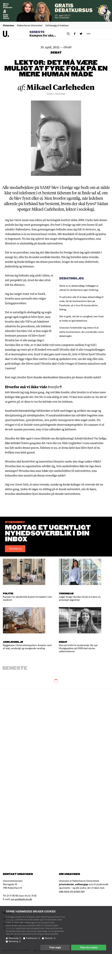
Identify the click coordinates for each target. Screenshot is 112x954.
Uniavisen (8, 25)
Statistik (50, 938)
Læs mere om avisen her (71, 891)
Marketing (15, 941)
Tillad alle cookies (88, 947)
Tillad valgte (55, 947)
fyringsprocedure (84, 238)
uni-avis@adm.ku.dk (21, 899)
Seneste (36, 32)
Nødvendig (15, 938)
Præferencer (33, 938)
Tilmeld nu (15, 548)
